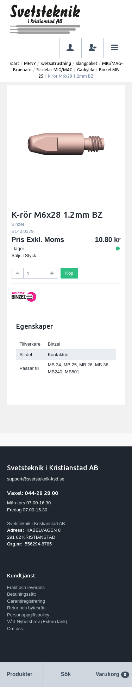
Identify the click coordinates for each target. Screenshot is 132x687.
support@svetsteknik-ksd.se (35, 479)
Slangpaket (87, 63)
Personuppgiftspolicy (28, 614)
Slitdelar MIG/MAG (54, 69)
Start (14, 63)
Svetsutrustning (55, 63)
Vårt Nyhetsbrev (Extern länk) (37, 621)
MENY (30, 63)
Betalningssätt (21, 594)
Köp (69, 273)
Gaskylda (85, 69)
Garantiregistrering (26, 601)
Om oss (15, 628)
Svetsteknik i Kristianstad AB (36, 523)
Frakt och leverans (26, 587)
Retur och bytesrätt (26, 607)
